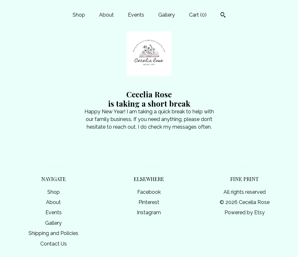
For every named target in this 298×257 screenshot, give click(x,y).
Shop (79, 15)
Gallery (166, 15)
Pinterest (148, 202)
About (106, 15)
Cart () (198, 15)
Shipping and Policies (53, 233)
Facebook (149, 192)
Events (136, 15)
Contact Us (53, 244)
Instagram (149, 212)
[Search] (223, 15)
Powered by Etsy (244, 212)
